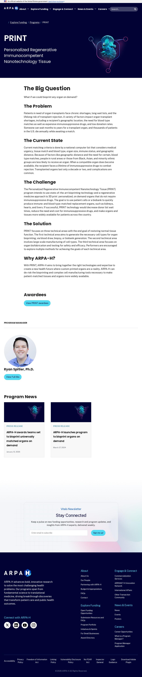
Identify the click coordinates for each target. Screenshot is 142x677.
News (117, 610)
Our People (85, 580)
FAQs (83, 593)
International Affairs (123, 590)
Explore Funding (18, 22)
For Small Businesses (90, 633)
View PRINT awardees (37, 303)
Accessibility (9, 661)
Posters (118, 619)
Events (118, 615)
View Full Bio (12, 377)
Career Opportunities (124, 632)
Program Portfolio (88, 625)
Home (5, 22)
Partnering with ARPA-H (91, 585)
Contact (84, 598)
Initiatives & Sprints (89, 629)
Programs (34, 22)
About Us (85, 576)
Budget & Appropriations (91, 589)
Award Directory (88, 638)
